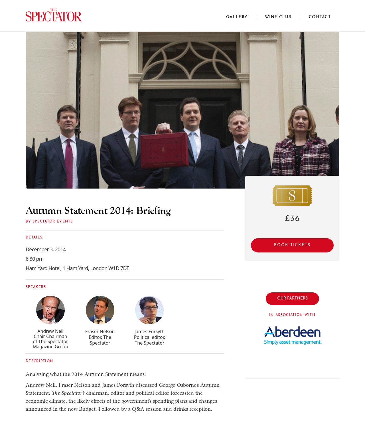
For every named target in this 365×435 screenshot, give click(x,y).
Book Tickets (292, 245)
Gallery (237, 17)
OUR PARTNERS (292, 298)
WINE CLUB (278, 17)
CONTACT (320, 17)
